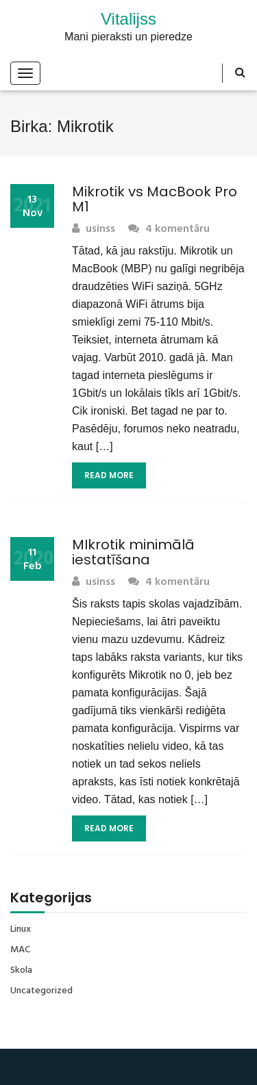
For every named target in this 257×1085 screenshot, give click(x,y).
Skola (21, 971)
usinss (93, 229)
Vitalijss (128, 19)
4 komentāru (169, 229)
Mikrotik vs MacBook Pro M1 (154, 199)
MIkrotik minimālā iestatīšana (133, 552)
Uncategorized (41, 991)
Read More (109, 475)
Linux (20, 930)
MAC (20, 950)
